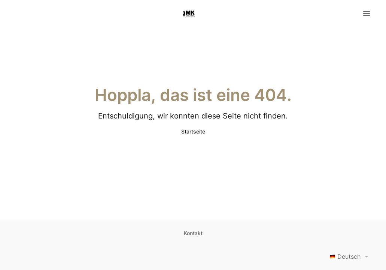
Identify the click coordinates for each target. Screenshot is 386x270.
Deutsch (350, 256)
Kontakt (193, 233)
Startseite (193, 131)
